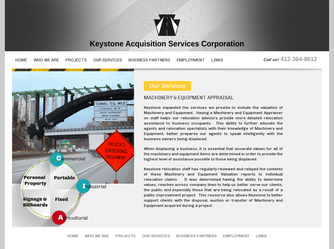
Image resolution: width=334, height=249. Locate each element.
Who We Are (46, 60)
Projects (76, 60)
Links (217, 60)
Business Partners (149, 60)
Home (21, 60)
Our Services (107, 60)
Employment (191, 60)
